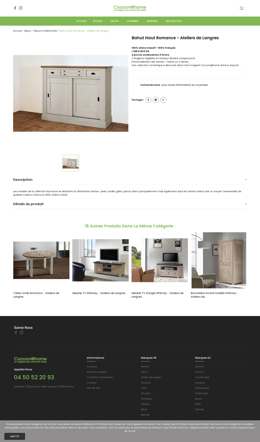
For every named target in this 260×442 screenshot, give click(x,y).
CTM (143, 388)
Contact (92, 382)
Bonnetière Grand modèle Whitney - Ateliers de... (214, 295)
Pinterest (163, 100)
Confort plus (202, 377)
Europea (200, 382)
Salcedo (199, 409)
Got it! (14, 436)
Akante (145, 366)
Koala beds (201, 393)
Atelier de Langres (151, 377)
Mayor (198, 398)
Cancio (199, 372)
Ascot (144, 372)
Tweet (156, 100)
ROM (197, 404)
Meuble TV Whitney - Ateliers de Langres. (99, 293)
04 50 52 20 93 (34, 377)
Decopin (146, 393)
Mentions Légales (97, 372)
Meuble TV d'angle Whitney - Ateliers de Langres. (157, 295)
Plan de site (93, 388)
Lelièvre (145, 404)
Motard (145, 415)
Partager (148, 100)
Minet (144, 409)
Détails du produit (28, 204)
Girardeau (146, 398)
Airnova (199, 366)
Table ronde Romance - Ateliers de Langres (36, 295)
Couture (146, 382)
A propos (92, 366)
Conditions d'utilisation (100, 377)
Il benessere (202, 388)
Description (22, 179)
